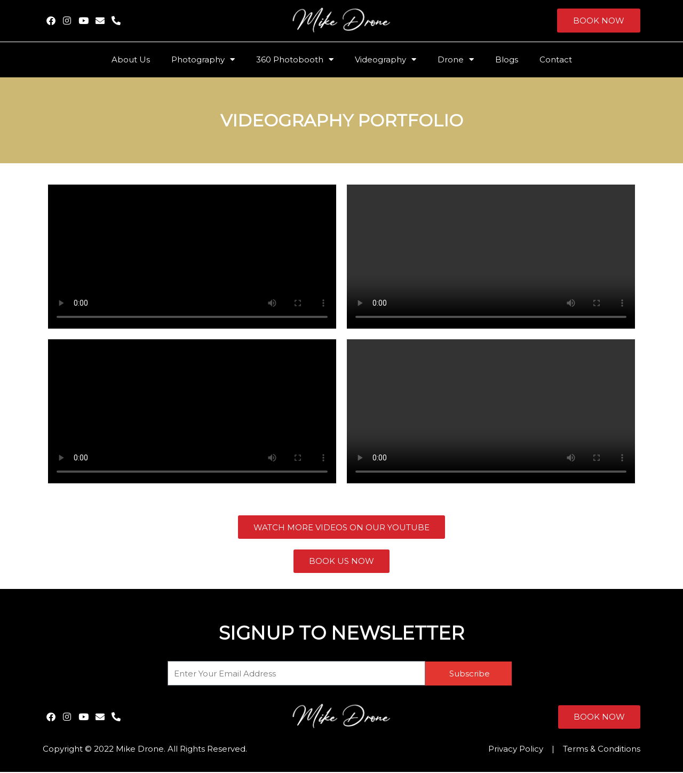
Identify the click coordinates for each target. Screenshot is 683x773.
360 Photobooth (294, 59)
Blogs (506, 59)
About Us (131, 59)
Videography (385, 59)
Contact (555, 59)
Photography (203, 59)
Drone (456, 59)
